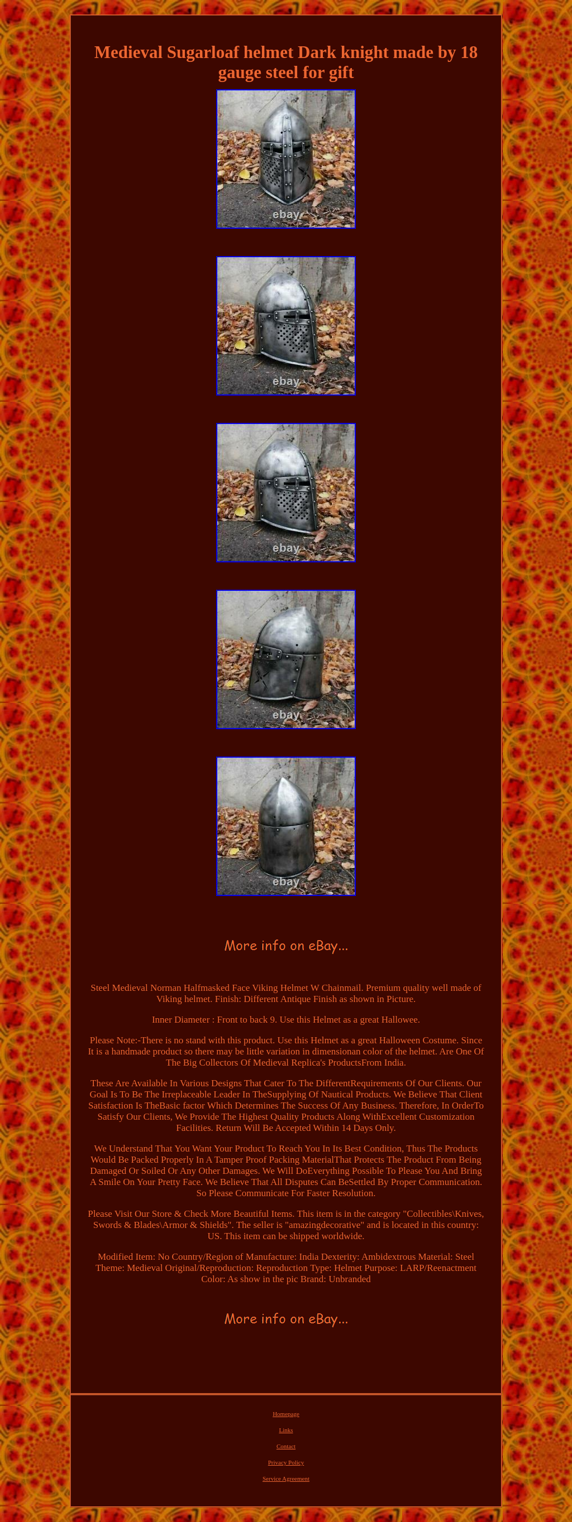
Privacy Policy (286, 1462)
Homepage (286, 1413)
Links (286, 1430)
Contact (286, 1446)
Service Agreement (286, 1478)
